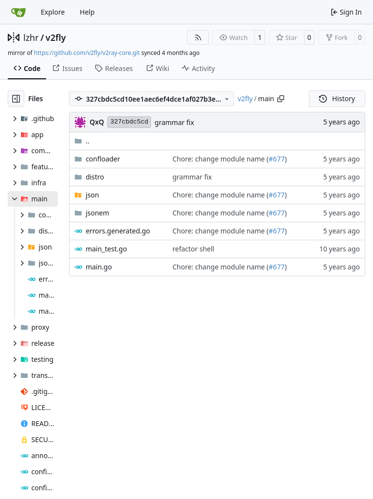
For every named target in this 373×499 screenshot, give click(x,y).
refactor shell (193, 248)
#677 (277, 158)
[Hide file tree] (16, 98)
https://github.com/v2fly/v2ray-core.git (87, 53)
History (337, 98)
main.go (98, 266)
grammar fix (174, 122)
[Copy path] (280, 98)
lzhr (31, 37)
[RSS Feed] (198, 37)
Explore (53, 12)
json (92, 194)
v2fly (56, 37)
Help (87, 12)
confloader (102, 158)
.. (81, 140)
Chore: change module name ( (220, 158)
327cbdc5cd (129, 121)
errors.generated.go (117, 230)
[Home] (18, 12)
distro (94, 176)
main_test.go (106, 248)
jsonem (97, 212)
